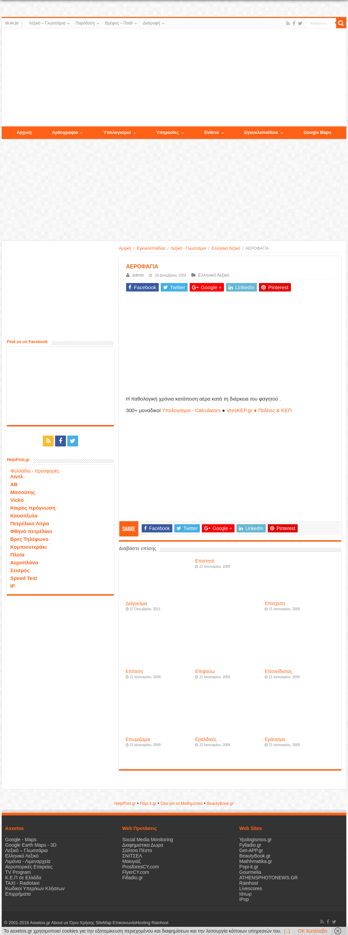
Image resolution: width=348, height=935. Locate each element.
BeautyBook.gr (255, 856)
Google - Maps (20, 839)
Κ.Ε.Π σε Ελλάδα (23, 877)
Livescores (250, 888)
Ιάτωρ (245, 894)
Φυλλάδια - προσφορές (34, 471)
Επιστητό (204, 561)
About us (59, 922)
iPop (244, 899)
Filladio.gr (132, 877)
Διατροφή (151, 23)
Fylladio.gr (250, 845)
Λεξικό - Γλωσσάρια (188, 248)
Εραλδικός (205, 739)
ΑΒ (14, 484)
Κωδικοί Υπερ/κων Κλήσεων (35, 888)
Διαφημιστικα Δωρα (142, 845)
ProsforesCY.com (140, 866)
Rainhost (248, 883)
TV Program (18, 872)
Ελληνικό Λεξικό (225, 248)
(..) (287, 931)
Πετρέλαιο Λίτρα (29, 523)
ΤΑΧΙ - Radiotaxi (22, 883)
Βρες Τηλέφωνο (29, 539)
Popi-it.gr (148, 803)
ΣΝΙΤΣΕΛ (132, 856)
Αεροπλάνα (24, 562)
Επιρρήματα (18, 894)
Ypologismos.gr (255, 839)
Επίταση (134, 671)
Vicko (17, 500)
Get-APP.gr (251, 850)
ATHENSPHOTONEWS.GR (268, 877)
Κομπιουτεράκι (28, 547)
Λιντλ (16, 476)
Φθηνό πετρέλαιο (31, 531)
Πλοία (17, 555)
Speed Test (23, 578)
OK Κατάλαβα (312, 931)
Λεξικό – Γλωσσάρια (47, 23)
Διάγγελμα (136, 603)
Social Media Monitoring (147, 839)
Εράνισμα (275, 739)
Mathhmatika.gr (255, 861)
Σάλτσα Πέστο (137, 850)
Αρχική (125, 248)
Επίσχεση (275, 603)
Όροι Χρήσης (81, 922)
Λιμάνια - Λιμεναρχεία (27, 861)
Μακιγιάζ (131, 861)
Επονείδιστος (278, 671)
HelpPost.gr (125, 803)
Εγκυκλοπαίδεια (151, 248)
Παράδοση (85, 23)
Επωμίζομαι (138, 739)
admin (138, 275)
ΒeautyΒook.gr (220, 803)
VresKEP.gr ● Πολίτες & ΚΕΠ (259, 410)
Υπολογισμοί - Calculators (191, 410)
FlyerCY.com (135, 872)
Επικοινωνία (123, 922)
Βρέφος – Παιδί (119, 23)
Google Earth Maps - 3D (30, 845)
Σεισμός (20, 570)
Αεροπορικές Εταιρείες (29, 866)
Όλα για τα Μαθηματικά (182, 803)
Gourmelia (250, 872)
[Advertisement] (174, 77)
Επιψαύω (205, 671)
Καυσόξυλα (24, 515)
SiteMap (103, 922)
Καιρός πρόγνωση (32, 508)
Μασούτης (22, 492)
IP (12, 586)
